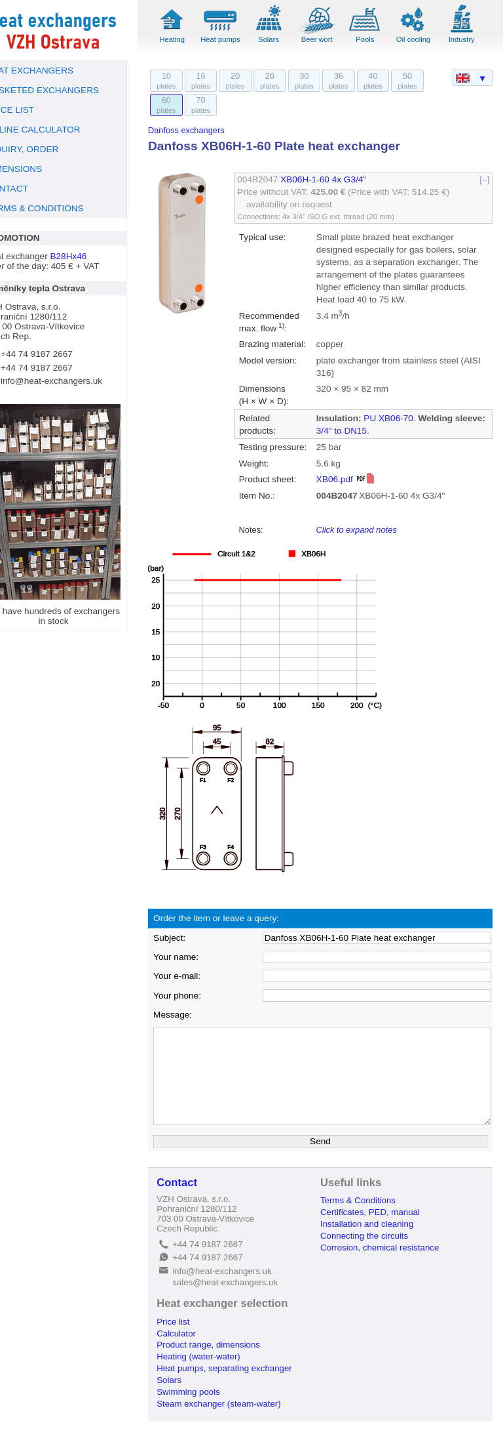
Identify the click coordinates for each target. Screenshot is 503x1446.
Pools (372, 39)
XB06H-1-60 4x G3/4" (338, 179)
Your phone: (197, 1020)
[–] (485, 179)
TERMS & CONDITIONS (55, 208)
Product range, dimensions (228, 1370)
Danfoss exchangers (206, 130)
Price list (193, 1347)
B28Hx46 (89, 256)
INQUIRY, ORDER (42, 149)
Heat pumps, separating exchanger (244, 1393)
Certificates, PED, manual (380, 1237)
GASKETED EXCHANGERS (62, 90)
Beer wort (327, 39)
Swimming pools (208, 1417)
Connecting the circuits (375, 1261)
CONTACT (27, 189)
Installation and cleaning (377, 1249)
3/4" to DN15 (385, 443)
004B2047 (273, 179)
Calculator (196, 1358)
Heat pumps (236, 39)
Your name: (196, 982)
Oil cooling (418, 39)
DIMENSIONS (34, 169)
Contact (197, 1207)
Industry (464, 39)
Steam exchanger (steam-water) (239, 1429)
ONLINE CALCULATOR (53, 129)
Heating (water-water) (219, 1381)
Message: (193, 1039)
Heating (191, 39)
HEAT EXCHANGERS (50, 70)
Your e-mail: (197, 1001)
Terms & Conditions (368, 1225)
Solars (281, 39)
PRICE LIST (30, 110)
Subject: (190, 963)
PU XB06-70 (399, 431)
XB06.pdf (356, 504)
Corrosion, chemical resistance (390, 1272)
